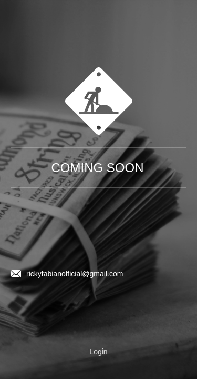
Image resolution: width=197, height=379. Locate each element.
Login (98, 351)
